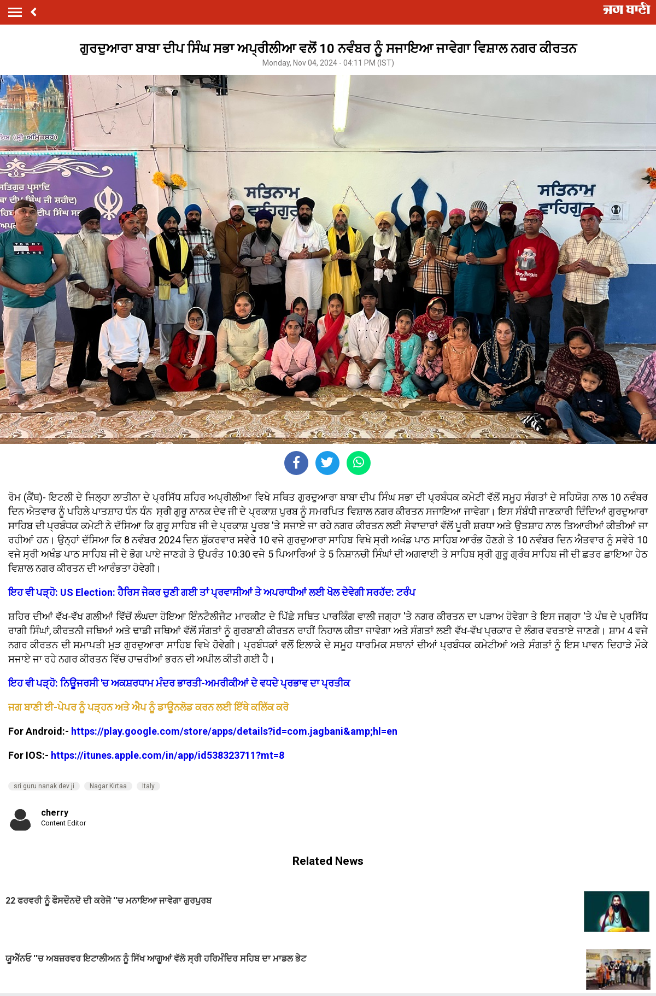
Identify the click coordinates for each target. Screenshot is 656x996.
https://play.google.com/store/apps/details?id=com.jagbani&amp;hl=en (234, 731)
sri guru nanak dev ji (44, 786)
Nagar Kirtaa (108, 786)
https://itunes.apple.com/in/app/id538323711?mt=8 (167, 755)
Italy (148, 786)
